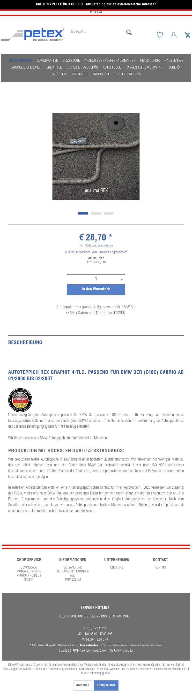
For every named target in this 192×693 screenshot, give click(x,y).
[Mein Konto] (177, 35)
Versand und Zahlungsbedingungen (72, 570)
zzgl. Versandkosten (102, 245)
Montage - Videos (29, 571)
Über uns (116, 568)
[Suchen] (128, 32)
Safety (29, 580)
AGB (72, 576)
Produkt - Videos (29, 576)
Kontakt (160, 568)
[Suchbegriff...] (100, 32)
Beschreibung (25, 343)
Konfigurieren (106, 685)
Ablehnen (82, 685)
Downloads (29, 568)
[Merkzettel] (163, 35)
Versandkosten (89, 645)
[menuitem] (100, 35)
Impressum (73, 580)
